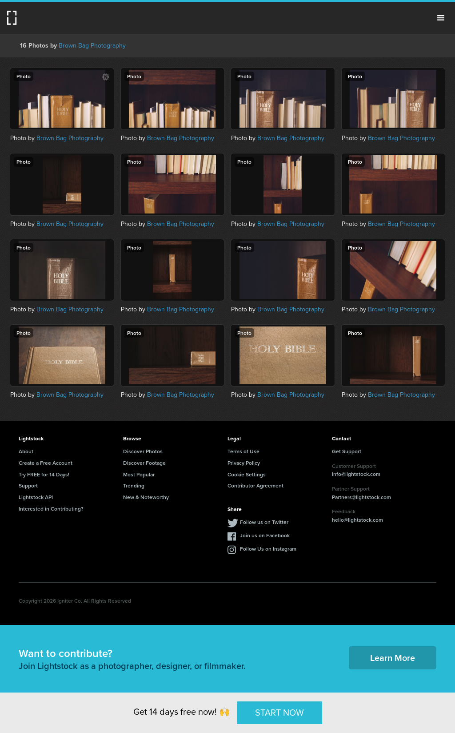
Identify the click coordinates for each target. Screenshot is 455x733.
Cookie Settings (247, 474)
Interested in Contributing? (51, 508)
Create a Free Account (45, 463)
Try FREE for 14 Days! (44, 474)
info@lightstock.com (356, 474)
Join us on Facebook (265, 535)
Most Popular (139, 474)
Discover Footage (144, 463)
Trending (133, 485)
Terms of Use (243, 451)
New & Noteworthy (146, 497)
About (26, 451)
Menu (441, 18)
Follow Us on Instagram (268, 548)
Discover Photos (143, 451)
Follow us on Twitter (264, 522)
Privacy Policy (244, 463)
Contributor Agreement (255, 485)
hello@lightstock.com (357, 520)
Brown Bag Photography (92, 45)
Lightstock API (36, 497)
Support (28, 485)
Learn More (392, 657)
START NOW (279, 712)
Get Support (346, 451)
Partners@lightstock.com (361, 497)
